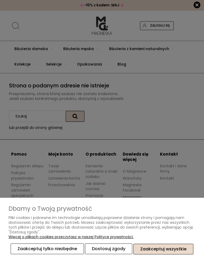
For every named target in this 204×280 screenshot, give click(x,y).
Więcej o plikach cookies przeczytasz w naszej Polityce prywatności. (71, 237)
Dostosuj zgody (108, 249)
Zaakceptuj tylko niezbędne (47, 249)
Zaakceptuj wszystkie (163, 249)
